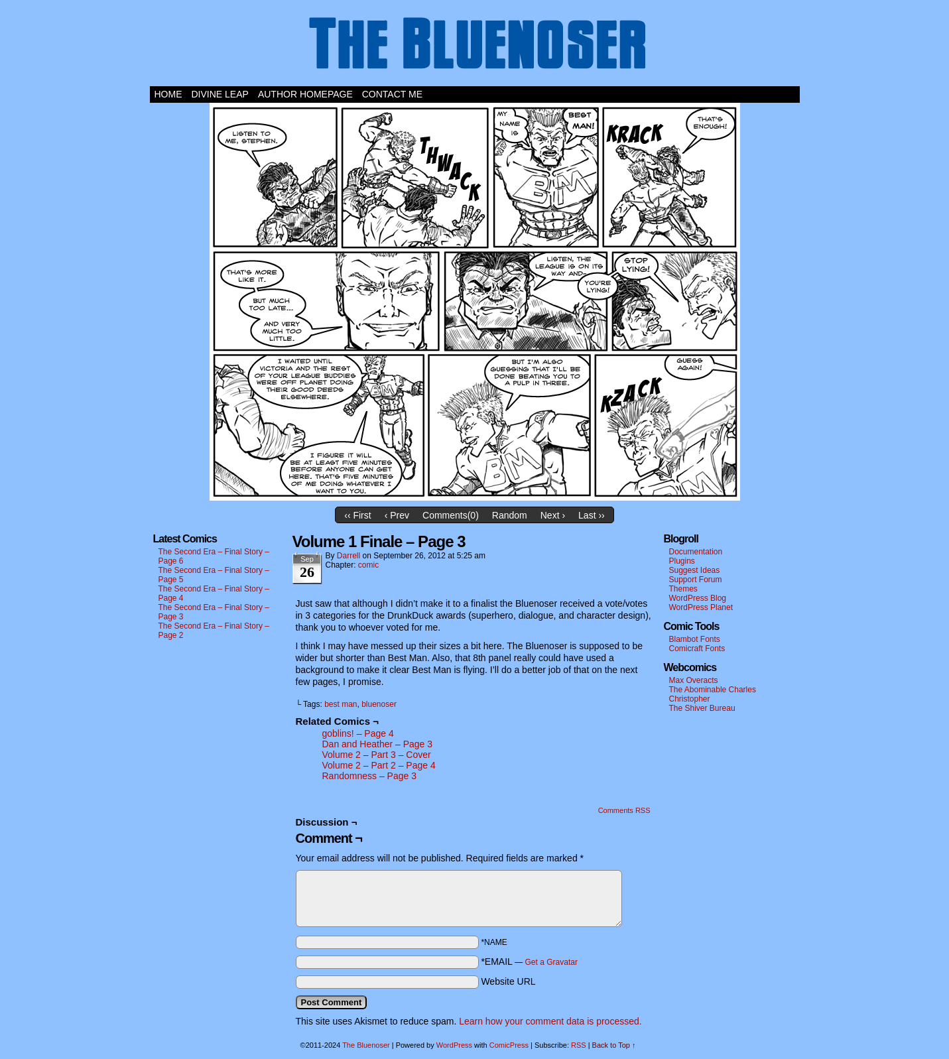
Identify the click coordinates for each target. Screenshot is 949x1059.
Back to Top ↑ (614, 1045)
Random (509, 515)
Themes (683, 588)
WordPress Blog (697, 598)
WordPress (454, 1045)
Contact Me (392, 94)
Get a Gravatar (551, 962)
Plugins (682, 561)
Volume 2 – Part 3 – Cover (376, 754)
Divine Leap (220, 94)
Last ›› (591, 515)
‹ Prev (397, 515)
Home (168, 94)
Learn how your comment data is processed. (550, 1021)
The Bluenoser (475, 46)
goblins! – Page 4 (358, 733)
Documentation (696, 551)
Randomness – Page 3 (369, 776)
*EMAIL (529, 961)
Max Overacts (693, 680)
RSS (578, 1045)
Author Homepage (305, 94)
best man (340, 704)
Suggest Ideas (694, 570)
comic (368, 565)
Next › (552, 515)
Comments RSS (624, 810)
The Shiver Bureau (702, 708)
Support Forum (695, 579)
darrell (348, 555)
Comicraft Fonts (697, 648)
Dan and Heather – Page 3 (377, 744)
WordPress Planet (701, 607)
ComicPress (509, 1045)
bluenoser (379, 704)
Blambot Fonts (694, 639)
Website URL (508, 981)
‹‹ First (357, 515)
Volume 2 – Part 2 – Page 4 (379, 765)
